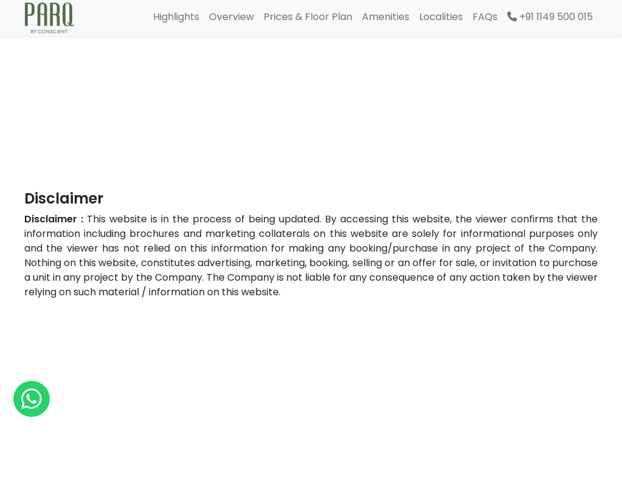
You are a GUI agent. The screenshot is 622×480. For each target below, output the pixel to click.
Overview (231, 17)
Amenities (385, 17)
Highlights (176, 17)
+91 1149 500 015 (550, 17)
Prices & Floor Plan (308, 17)
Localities (441, 17)
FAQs (485, 17)
